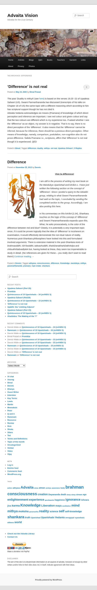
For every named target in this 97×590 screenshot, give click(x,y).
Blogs (31, 60)
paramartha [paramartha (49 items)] (33, 512)
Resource (11, 420)
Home (10, 60)
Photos (32, 66)
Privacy (21, 66)
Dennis (38, 167)
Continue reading (24, 256)
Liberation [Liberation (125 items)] (48, 505)
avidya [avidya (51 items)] (48, 488)
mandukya (75, 263)
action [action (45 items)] (9, 488)
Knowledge (65, 263)
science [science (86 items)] (54, 511)
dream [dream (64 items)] (79, 494)
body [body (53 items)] (63, 488)
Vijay (9, 454)
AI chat (10, 376)
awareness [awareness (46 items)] (56, 488)
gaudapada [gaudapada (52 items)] (49, 500)
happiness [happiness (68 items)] (60, 500)
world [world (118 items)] (18, 522)
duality (40, 148)
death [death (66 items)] (63, 494)
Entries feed (12, 468)
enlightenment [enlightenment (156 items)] (17, 499)
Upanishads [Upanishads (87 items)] (47, 517)
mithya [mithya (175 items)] (12, 511)
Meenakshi (12, 407)
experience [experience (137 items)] (36, 499)
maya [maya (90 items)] (58, 505)
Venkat (10, 448)
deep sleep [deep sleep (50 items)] (71, 494)
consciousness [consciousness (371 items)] (22, 494)
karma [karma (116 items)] (16, 505)
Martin (10, 404)
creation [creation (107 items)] (43, 494)
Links (83, 60)
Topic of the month (16, 442)
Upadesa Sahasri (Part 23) (19, 310)
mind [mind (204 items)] (75, 505)
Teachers (61, 60)
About (10, 66)
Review (10, 423)
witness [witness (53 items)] (10, 523)
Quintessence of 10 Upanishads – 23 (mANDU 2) (29, 301)
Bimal (17, 148)
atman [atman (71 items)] (42, 488)
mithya (47, 148)
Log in (10, 465)
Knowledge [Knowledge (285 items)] (30, 505)
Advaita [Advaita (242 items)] (27, 487)
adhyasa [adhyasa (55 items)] (16, 488)
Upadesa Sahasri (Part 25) (19, 288)
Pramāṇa (11, 291)
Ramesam (11, 330)
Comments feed (14, 471)
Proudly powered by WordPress (48, 580)
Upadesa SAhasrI (65, 148)
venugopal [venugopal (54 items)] (69, 518)
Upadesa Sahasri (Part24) (19, 297)
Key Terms (12, 398)
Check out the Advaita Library (21, 534)
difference (32, 148)
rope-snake (36, 266)
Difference (16, 162)
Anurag (10, 379)
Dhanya (10, 389)
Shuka (10, 429)
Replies (78, 148)
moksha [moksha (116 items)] (23, 511)
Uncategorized (14, 445)
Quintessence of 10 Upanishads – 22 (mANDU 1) (29, 313)
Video (10, 451)
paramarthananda (14, 266)
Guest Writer (13, 392)
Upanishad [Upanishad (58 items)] (35, 518)
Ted (9, 435)
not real (54, 148)
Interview (11, 395)
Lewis (10, 401)
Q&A (40, 60)
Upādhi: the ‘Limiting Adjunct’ (21, 307)
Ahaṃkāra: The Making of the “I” (22, 316)
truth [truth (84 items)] (27, 517)
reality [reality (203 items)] (44, 511)
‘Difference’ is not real (27, 86)
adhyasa (32, 263)
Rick (9, 426)
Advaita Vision (22, 15)
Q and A (11, 414)
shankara (46, 266)
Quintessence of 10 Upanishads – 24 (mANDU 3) (29, 294)
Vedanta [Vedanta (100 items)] (60, 517)
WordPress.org (14, 474)
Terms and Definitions (17, 439)
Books (49, 60)
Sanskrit (72, 60)
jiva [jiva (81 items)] (9, 505)
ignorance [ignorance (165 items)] (73, 499)
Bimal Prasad (35, 92)
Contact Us (12, 537)
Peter (9, 411)
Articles (21, 60)
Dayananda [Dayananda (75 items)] (54, 494)
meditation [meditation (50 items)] (66, 506)
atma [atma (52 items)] (36, 488)
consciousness (43, 263)
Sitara (10, 432)
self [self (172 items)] (61, 511)
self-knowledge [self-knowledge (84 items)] (73, 511)
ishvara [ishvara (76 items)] (85, 500)
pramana (27, 266)
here (41, 98)
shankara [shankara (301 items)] (15, 517)
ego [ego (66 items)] (85, 494)
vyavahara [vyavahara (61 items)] (79, 518)
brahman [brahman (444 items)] (74, 487)
